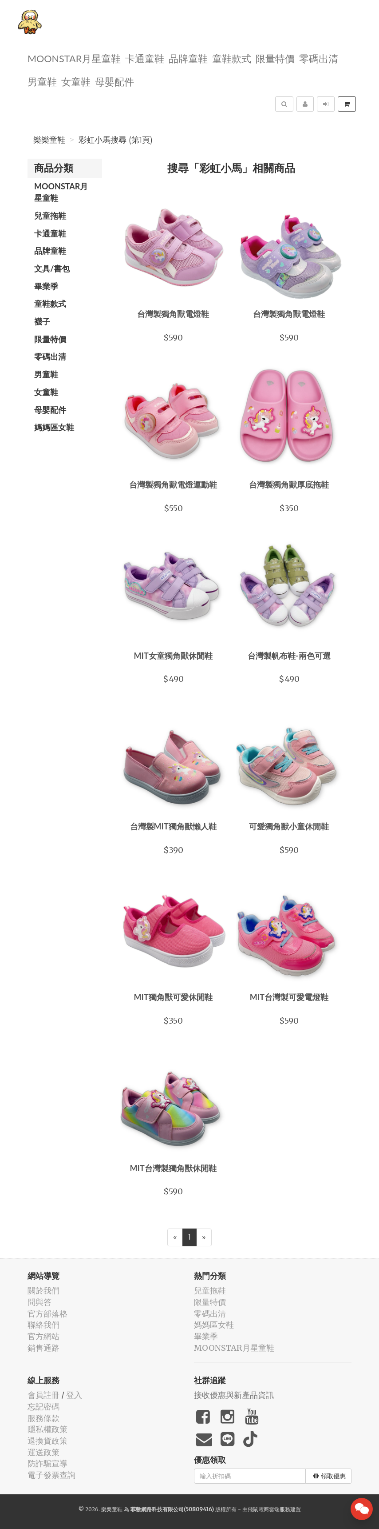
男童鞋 (42, 81)
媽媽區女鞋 (54, 427)
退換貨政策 (47, 1441)
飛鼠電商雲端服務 (269, 1509)
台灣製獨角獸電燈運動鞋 (173, 484)
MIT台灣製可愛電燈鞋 (289, 997)
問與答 (39, 1302)
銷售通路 (43, 1348)
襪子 (42, 321)
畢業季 (46, 286)
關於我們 (43, 1290)
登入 (74, 1395)
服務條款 (43, 1418)
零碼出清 (318, 58)
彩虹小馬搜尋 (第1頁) (116, 140)
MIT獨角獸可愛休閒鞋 (173, 997)
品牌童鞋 (188, 58)
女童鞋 (76, 81)
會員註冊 (43, 1395)
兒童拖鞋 (50, 215)
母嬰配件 (114, 81)
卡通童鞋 (144, 58)
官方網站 (43, 1336)
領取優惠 (329, 1476)
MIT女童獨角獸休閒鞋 (173, 655)
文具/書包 (52, 268)
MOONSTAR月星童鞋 (74, 58)
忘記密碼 (43, 1406)
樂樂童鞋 (49, 140)
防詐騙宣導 (47, 1463)
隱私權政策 (47, 1429)
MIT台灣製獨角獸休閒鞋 (173, 1168)
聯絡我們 (43, 1325)
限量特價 (275, 58)
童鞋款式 (231, 58)
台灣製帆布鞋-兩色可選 (289, 655)
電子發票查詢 (51, 1475)
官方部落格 (47, 1314)
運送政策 (43, 1452)
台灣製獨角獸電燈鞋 (173, 314)
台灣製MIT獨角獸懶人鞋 (173, 826)
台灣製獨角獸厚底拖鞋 (289, 484)
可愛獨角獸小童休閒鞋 (289, 826)
